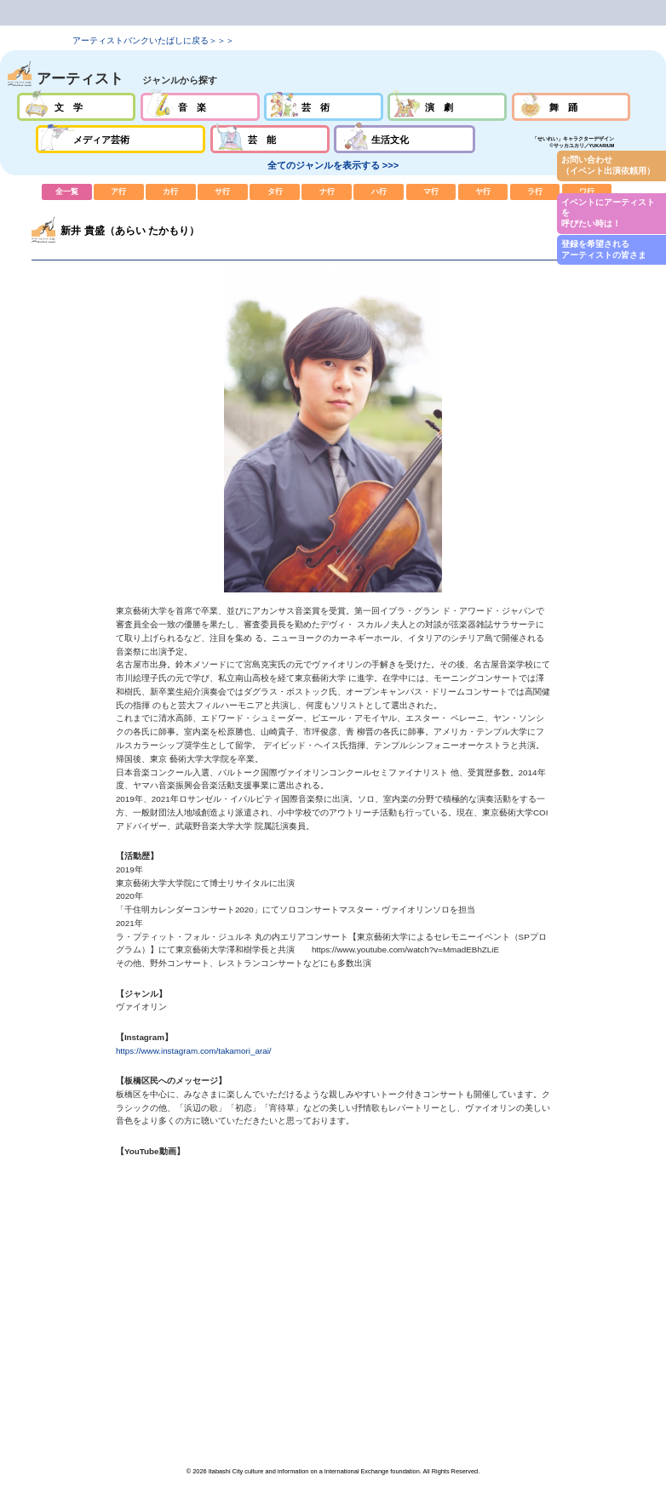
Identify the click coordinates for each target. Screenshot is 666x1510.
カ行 (171, 192)
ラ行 (535, 192)
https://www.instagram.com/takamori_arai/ (194, 1050)
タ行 (275, 192)
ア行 (119, 192)
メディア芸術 (120, 139)
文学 (77, 106)
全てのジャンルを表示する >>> (333, 165)
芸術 (324, 106)
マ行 (431, 192)
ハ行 (378, 192)
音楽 (200, 106)
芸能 (270, 139)
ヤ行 (483, 192)
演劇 (447, 106)
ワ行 (587, 192)
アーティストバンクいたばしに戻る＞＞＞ (153, 40)
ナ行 (326, 192)
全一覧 (67, 192)
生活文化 (404, 139)
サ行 (223, 192)
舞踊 (571, 106)
